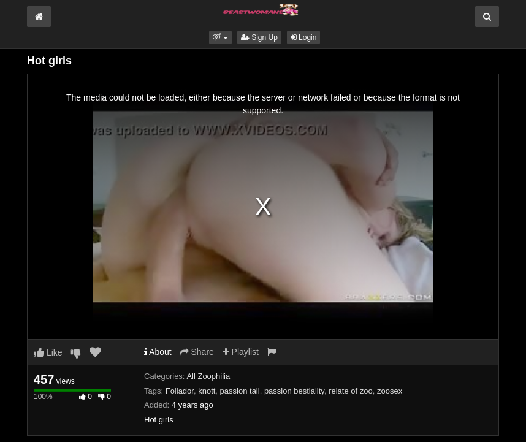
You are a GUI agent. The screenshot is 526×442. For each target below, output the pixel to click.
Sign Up (259, 37)
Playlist (241, 352)
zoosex (389, 390)
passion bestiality (294, 390)
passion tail (240, 390)
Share (197, 352)
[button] (220, 37)
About (158, 352)
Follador (180, 390)
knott (206, 390)
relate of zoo (351, 390)
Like (48, 352)
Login (304, 37)
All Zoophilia (208, 376)
